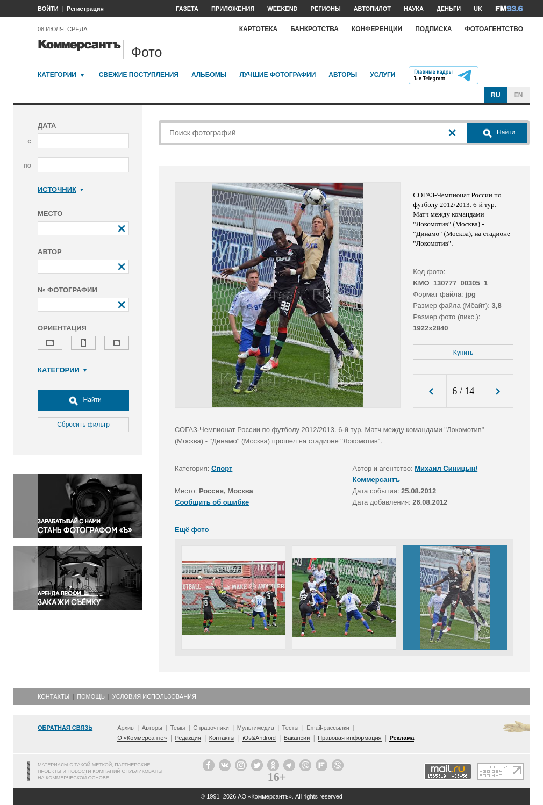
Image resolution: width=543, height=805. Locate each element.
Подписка (433, 29)
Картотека (258, 29)
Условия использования (154, 696)
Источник (60, 189)
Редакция (188, 738)
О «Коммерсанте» (142, 738)
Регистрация (85, 8)
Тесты (290, 727)
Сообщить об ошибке (212, 502)
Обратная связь (65, 727)
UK (478, 8)
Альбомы (209, 74)
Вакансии (297, 738)
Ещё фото (192, 530)
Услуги (382, 74)
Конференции (377, 29)
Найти (83, 400)
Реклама (401, 738)
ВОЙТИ (48, 8)
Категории (57, 74)
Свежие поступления (138, 74)
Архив (125, 727)
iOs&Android (259, 738)
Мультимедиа (255, 727)
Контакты (53, 696)
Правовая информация (349, 738)
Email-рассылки (327, 727)
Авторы (342, 74)
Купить (463, 352)
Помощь (91, 696)
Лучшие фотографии (277, 74)
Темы (177, 727)
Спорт (221, 468)
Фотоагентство (494, 29)
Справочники (211, 727)
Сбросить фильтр (83, 424)
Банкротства (314, 29)
